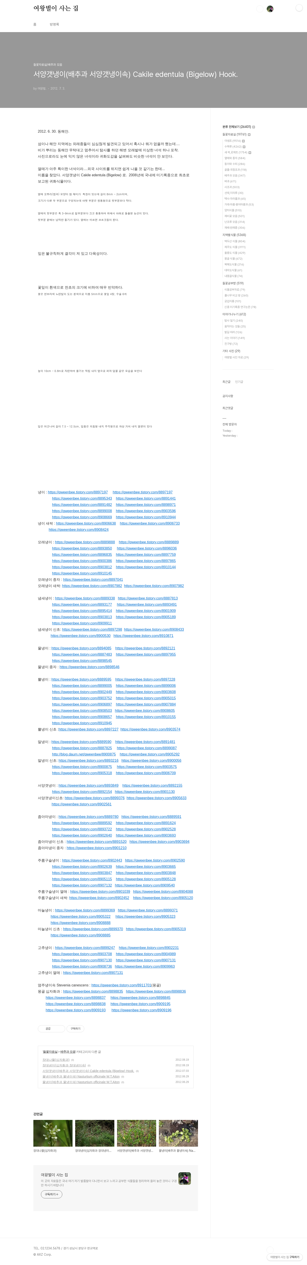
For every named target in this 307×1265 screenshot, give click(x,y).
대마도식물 (233, 270)
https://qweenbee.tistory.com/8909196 (141, 1010)
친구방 (231, 343)
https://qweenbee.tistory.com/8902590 (155, 860)
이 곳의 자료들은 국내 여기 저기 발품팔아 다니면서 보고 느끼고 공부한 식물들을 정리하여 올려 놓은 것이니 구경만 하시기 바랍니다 (109, 1183)
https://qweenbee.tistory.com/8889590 (81, 742)
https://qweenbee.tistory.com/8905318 (82, 773)
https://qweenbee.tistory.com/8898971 (146, 505)
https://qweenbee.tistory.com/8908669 (82, 517)
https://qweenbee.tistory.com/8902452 (99, 898)
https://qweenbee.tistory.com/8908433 (154, 629)
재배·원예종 (234, 227)
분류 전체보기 (238, 127)
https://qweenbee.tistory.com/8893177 (82, 604)
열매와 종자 (234, 158)
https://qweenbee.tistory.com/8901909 (146, 611)
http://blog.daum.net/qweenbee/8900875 (84, 754)
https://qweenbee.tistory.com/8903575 (147, 767)
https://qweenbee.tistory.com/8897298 (92, 629)
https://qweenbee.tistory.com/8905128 (146, 879)
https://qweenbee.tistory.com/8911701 (121, 985)
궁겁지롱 (232, 301)
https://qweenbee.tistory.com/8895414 (82, 611)
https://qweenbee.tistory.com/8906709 (146, 773)
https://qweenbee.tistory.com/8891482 (82, 505)
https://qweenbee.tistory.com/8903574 (150, 729)
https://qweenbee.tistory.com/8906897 (82, 704)
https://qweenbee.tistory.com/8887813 (148, 598)
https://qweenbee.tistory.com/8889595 (81, 679)
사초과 (232, 187)
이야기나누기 (234, 314)
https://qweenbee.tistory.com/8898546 (89, 667)
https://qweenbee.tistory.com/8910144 (146, 567)
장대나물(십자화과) (55, 1060)
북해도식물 (234, 264)
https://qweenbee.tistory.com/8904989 (146, 954)
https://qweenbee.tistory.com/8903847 (82, 873)
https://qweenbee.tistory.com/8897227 (88, 729)
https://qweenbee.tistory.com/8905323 (145, 916)
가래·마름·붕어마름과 (239, 204)
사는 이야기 (234, 338)
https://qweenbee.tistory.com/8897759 (146, 555)
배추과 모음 (67, 1051)
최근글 (226, 382)
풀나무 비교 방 (236, 295)
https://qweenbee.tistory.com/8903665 (146, 867)
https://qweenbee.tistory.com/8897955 (146, 654)
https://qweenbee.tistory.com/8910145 (82, 573)
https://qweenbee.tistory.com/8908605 (145, 711)
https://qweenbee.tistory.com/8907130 (82, 960)
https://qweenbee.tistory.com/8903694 (159, 842)
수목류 (234, 146)
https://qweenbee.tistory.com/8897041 (93, 579)
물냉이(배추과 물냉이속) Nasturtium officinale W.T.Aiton (81, 1076)
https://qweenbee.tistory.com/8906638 (86, 523)
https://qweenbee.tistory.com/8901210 (97, 848)
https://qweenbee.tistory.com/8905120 (163, 898)
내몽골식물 (233, 276)
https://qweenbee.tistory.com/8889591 (151, 817)
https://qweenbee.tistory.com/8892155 (152, 785)
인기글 (239, 382)
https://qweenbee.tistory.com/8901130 (145, 792)
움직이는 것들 (235, 326)
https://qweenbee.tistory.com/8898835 (93, 991)
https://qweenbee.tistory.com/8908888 (81, 923)
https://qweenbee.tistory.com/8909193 (76, 1010)
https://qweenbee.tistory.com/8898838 (76, 1004)
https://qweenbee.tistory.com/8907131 (146, 960)
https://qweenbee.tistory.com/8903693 (146, 835)
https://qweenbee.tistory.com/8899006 (146, 686)
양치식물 (233, 210)
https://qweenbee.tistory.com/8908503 (82, 711)
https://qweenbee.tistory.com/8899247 (85, 948)
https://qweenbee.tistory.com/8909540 (145, 885)
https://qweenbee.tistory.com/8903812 (82, 567)
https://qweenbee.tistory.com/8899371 (148, 910)
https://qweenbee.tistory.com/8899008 (82, 511)
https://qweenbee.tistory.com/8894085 (81, 648)
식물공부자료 (234, 289)
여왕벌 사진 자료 (236, 357)
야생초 (234, 140)
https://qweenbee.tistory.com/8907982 (92, 586)
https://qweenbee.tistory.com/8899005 (82, 686)
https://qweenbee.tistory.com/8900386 (82, 561)
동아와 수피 (234, 164)
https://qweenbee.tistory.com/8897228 (145, 679)
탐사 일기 (233, 320)
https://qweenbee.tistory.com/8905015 (146, 698)
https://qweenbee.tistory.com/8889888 (85, 542)
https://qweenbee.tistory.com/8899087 (147, 748)
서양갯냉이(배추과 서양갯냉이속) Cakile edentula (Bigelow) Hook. (88, 1071)
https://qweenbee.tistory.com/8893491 (147, 604)
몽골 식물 (233, 258)
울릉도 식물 (234, 253)
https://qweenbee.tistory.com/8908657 (82, 717)
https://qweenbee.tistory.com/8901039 (100, 891)
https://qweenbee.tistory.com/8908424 (79, 530)
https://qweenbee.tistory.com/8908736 (82, 966)
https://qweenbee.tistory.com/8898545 (82, 661)
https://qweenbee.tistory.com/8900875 (82, 767)
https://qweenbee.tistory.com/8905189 (146, 617)
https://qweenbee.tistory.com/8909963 (145, 966)
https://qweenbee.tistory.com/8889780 (88, 817)
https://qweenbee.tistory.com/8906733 (150, 523)
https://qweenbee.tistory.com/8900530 (81, 636)
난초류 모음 (234, 222)
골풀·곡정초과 (235, 169)
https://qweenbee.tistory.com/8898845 (140, 998)
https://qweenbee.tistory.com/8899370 (93, 929)
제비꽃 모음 (234, 216)
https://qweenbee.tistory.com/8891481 (145, 742)
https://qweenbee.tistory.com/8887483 (82, 654)
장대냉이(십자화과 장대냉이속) (64, 1065)
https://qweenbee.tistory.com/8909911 (82, 623)
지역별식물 (234, 235)
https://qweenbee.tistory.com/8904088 (163, 891)
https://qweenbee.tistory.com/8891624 (146, 823)
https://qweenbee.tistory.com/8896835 (82, 555)
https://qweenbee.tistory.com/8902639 (82, 867)
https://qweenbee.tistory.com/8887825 (82, 748)
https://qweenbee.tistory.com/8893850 (82, 548)
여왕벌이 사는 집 (56, 9)
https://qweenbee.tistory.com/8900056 (151, 760)
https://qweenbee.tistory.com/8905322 (81, 916)
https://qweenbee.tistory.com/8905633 (156, 798)
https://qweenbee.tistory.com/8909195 (140, 1004)
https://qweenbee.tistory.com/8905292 (150, 754)
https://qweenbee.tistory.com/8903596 (146, 511)
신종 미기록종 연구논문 (240, 307)
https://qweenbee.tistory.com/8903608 (146, 692)
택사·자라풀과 (235, 198)
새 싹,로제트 (237, 152)
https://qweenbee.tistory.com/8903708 (82, 954)
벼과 (230, 181)
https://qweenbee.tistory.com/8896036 (147, 548)
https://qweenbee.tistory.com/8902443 (92, 860)
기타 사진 (231, 351)
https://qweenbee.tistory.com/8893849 (88, 785)
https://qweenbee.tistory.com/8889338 (85, 598)
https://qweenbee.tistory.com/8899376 (95, 798)
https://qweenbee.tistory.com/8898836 (156, 991)
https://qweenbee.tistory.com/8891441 (146, 498)
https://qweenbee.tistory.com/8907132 (82, 885)
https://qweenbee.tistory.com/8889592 (82, 823)
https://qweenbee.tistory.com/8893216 (88, 760)
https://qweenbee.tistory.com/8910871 (143, 636)
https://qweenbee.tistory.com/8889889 (149, 542)
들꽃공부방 (233, 283)
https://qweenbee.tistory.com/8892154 (82, 792)
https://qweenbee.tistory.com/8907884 (146, 704)
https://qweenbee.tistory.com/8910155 (146, 717)
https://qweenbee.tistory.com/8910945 (82, 723)
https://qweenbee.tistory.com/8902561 (81, 804)
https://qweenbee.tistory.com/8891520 (97, 842)
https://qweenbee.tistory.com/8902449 (82, 692)
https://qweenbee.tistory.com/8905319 (156, 929)
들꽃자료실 (50, 1051)
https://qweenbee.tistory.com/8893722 (82, 829)
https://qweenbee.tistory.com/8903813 (82, 617)
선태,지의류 (233, 193)
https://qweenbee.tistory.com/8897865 (146, 561)
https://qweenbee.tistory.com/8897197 (78, 492)
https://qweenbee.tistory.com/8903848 (146, 873)
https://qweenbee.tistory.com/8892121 (145, 648)
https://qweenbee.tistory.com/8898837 (76, 998)
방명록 (54, 24)
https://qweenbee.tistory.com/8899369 (85, 910)
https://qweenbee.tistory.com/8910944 (146, 517)
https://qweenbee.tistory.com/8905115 (82, 879)
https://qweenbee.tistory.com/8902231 (149, 948)
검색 (260, 9)
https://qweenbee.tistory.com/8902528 (146, 829)
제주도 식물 (235, 247)
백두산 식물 (234, 241)
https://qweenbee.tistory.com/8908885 (81, 935)
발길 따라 (233, 332)
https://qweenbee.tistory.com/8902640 (82, 835)
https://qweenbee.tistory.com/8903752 (82, 698)
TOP (270, 1250)
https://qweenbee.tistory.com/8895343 (82, 498)
